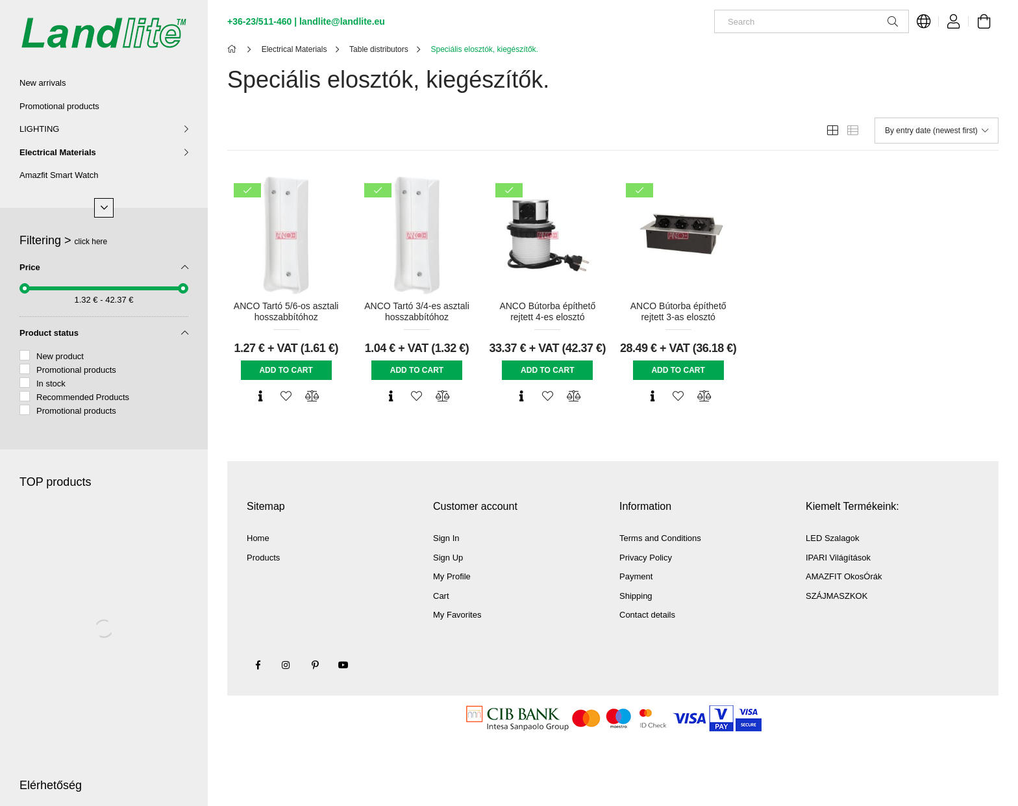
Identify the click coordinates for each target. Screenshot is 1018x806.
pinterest (315, 665)
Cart (441, 596)
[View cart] (984, 21)
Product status (49, 333)
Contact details (647, 615)
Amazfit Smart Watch (59, 175)
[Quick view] (260, 396)
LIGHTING (39, 129)
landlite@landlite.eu (342, 21)
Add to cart (285, 370)
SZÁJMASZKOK (836, 596)
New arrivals (42, 83)
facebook (258, 665)
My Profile (452, 576)
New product (60, 356)
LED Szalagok (832, 538)
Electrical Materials (57, 152)
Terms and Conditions (660, 538)
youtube (343, 665)
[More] (104, 208)
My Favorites (457, 615)
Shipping (635, 596)
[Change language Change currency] (924, 21)
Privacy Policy (645, 557)
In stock (51, 383)
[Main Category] (234, 49)
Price (29, 267)
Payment (635, 576)
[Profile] (954, 21)
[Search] (811, 21)
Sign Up (448, 557)
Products (263, 557)
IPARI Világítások (838, 557)
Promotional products (59, 106)
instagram (286, 665)
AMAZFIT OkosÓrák (844, 576)
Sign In (446, 538)
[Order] (937, 131)
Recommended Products (82, 397)
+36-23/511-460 (259, 21)
